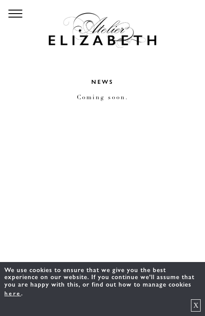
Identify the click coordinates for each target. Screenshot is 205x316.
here (12, 293)
